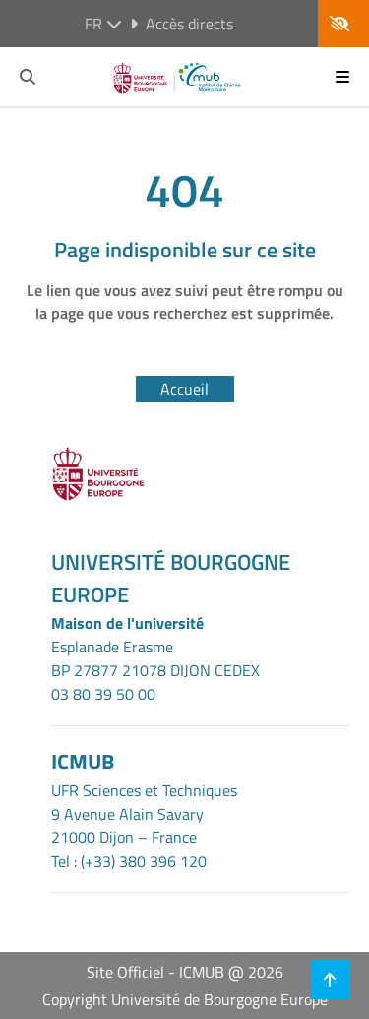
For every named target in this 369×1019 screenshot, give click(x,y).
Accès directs (181, 23)
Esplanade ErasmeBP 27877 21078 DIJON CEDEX (155, 658)
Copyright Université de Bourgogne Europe (185, 999)
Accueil (184, 389)
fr (103, 23)
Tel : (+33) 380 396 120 (129, 861)
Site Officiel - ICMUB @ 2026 (185, 972)
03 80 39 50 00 (103, 694)
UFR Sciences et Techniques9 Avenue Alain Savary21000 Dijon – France (144, 813)
